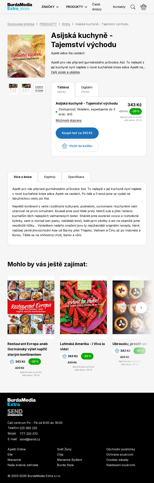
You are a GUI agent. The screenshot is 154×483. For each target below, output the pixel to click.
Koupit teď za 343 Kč (77, 133)
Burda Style (65, 465)
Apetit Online (17, 449)
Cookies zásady (117, 460)
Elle (10, 454)
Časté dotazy (97, 6)
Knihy (66, 24)
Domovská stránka (21, 24)
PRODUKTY (48, 24)
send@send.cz (30, 439)
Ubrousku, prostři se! (130, 344)
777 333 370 (29, 434)
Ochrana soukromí (119, 454)
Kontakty (119, 7)
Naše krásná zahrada (23, 465)
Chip (60, 454)
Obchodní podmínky (120, 449)
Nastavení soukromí (120, 465)
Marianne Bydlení (69, 460)
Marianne (14, 460)
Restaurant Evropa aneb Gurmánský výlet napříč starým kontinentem (28, 349)
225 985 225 (28, 428)
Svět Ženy (64, 449)
